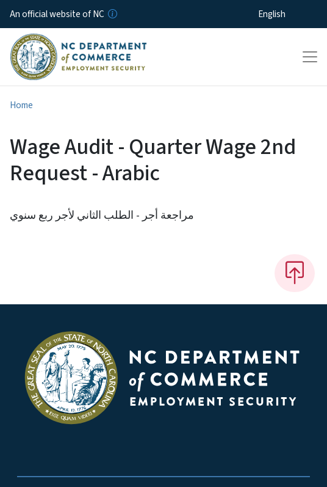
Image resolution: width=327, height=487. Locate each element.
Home (21, 105)
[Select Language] (290, 14)
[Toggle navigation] (310, 56)
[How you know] (111, 14)
